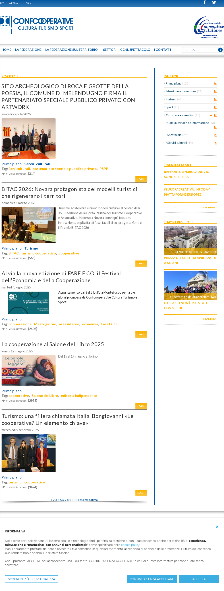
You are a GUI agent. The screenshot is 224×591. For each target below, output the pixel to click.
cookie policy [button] (130, 545)
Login (28, 3)
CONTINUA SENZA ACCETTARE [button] (152, 579)
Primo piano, (12, 164)
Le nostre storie (187, 251)
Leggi (141, 179)
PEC (2, 3)
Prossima (83, 500)
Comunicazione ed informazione (191, 123)
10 (73, 500)
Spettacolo (177, 135)
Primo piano (12, 319)
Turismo (31, 248)
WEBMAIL (14, 3)
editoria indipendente (79, 395)
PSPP (104, 168)
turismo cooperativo (38, 253)
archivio (209, 207)
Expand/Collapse (211, 115)
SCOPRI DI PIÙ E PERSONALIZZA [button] (31, 579)
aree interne (69, 324)
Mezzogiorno (45, 324)
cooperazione (19, 324)
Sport (172, 107)
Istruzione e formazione (184, 91)
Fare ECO (109, 324)
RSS (215, 83)
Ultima (93, 500)
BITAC (13, 253)
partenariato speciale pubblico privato (65, 168)
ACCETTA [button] (199, 579)
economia (90, 324)
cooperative (69, 253)
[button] (217, 526)
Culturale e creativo (183, 115)
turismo (15, 482)
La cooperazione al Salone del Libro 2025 (53, 344)
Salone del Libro (45, 395)
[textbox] (203, 50)
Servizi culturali (37, 164)
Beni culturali (19, 168)
